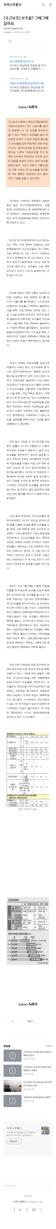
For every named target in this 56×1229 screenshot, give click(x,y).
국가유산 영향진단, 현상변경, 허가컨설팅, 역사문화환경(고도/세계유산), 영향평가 (28, 89)
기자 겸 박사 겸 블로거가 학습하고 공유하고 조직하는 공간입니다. (21, 1134)
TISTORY (28, 1196)
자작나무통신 (13, 4)
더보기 (49, 1046)
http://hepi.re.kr (17, 78)
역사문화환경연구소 (22, 61)
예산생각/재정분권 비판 (13, 28)
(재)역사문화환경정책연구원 (27, 83)
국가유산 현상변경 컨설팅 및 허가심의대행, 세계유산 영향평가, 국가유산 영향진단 (28, 67)
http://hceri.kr (16, 56)
